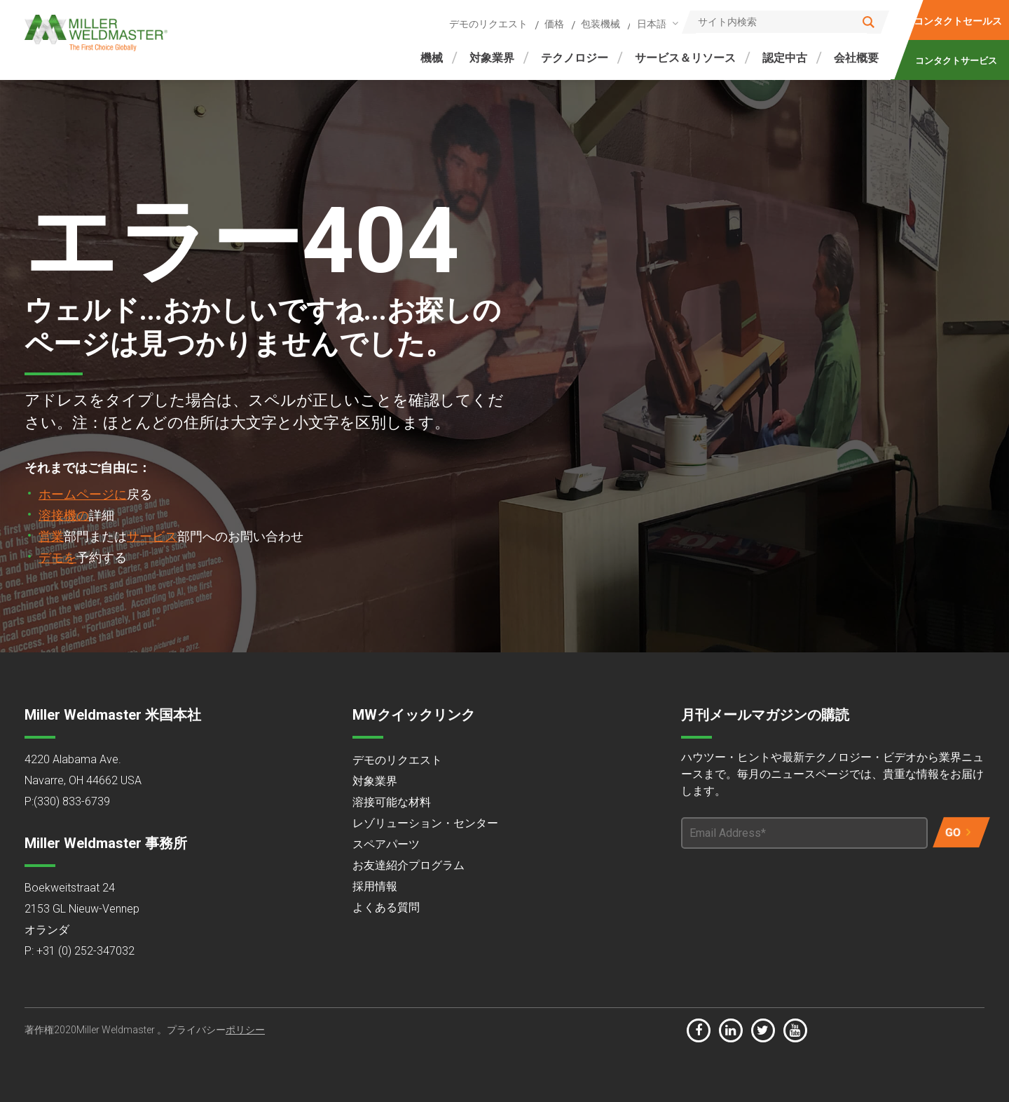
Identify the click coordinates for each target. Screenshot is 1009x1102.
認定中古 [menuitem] (784, 58)
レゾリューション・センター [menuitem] (425, 823)
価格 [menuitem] (554, 23)
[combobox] (655, 23)
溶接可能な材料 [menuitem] (391, 802)
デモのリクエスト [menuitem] (488, 23)
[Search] (785, 22)
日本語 (651, 23)
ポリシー (245, 1029)
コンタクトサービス (955, 60)
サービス (152, 536)
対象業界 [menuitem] (491, 58)
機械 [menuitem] (431, 58)
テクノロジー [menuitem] (574, 58)
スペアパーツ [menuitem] (386, 844)
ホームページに (83, 494)
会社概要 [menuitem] (856, 58)
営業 (51, 536)
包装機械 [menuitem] (600, 23)
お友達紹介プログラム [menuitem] (408, 865)
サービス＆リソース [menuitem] (685, 58)
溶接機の (64, 515)
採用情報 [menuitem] (374, 886)
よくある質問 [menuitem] (386, 907)
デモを (57, 557)
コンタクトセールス (958, 21)
